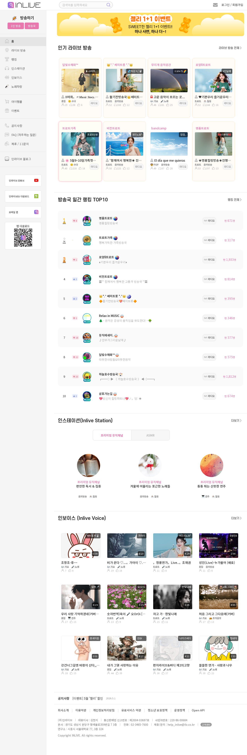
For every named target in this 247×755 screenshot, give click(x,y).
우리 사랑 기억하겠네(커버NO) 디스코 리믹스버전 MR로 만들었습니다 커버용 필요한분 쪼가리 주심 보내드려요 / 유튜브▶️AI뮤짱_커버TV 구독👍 (80, 613)
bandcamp (159, 128)
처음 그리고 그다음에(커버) (217, 613)
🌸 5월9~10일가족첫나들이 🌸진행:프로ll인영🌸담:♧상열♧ (79, 160)
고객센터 (206, 724)
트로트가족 (69, 128)
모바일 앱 (24, 212)
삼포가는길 (106, 394)
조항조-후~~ (69, 562)
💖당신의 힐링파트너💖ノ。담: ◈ (120, 398)
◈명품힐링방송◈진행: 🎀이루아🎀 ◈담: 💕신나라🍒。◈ (213, 160)
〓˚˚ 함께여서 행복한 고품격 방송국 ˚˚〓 (123, 282)
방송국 (32, 26)
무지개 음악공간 (161, 65)
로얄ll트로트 (203, 65)
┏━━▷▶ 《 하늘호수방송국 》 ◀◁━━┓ (127, 379)
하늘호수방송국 (108, 374)
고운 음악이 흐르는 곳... (167, 97)
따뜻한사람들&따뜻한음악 (115, 359)
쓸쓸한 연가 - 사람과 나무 (215, 665)
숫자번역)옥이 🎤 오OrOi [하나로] (126, 613)
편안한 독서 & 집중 (88, 486)
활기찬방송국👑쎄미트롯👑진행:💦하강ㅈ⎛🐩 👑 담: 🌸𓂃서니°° (124, 97)
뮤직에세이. (106, 335)
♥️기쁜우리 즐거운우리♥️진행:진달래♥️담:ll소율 (213, 97)
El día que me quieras (167, 160)
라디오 (94, 103)
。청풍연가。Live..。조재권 (172, 562)
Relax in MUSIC (109, 316)
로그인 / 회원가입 (232, 5)
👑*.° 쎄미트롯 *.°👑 (120, 65)
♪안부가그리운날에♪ (112, 340)
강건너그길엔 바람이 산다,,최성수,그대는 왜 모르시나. (80, 665)
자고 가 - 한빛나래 (165, 613)
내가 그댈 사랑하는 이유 (122, 665)
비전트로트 (113, 128)
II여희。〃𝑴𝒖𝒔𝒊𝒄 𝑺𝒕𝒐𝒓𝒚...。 (79, 97)
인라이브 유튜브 (24, 180)
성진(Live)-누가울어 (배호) (217, 562)
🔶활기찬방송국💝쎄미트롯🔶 (118, 301)
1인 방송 (16, 26)
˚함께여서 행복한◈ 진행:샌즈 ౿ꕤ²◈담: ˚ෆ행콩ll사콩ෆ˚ (124, 160)
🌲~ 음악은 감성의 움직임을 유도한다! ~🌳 (125, 320)
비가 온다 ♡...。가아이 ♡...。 (126, 562)
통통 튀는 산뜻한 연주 (211, 486)
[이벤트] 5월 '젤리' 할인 (87, 698)
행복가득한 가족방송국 (113, 243)
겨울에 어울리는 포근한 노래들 (150, 486)
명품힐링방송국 (108, 223)
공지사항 (63, 698)
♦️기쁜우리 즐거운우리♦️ (113, 262)
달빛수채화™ (70, 65)
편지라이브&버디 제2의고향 (171, 665)
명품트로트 (202, 128)
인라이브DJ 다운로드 (24, 196)
